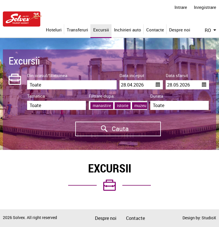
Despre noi (179, 30)
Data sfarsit (177, 75)
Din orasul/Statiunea (47, 75)
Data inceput (131, 75)
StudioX (209, 217)
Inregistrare (205, 7)
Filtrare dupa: (102, 96)
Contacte (155, 30)
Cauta (102, 128)
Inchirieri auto (127, 30)
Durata (156, 96)
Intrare (181, 7)
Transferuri (77, 30)
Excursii (101, 30)
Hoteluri (54, 30)
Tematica (36, 96)
